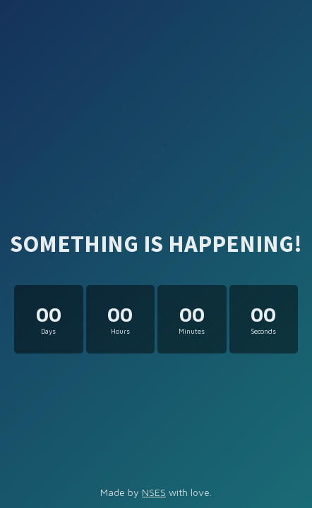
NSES (154, 492)
